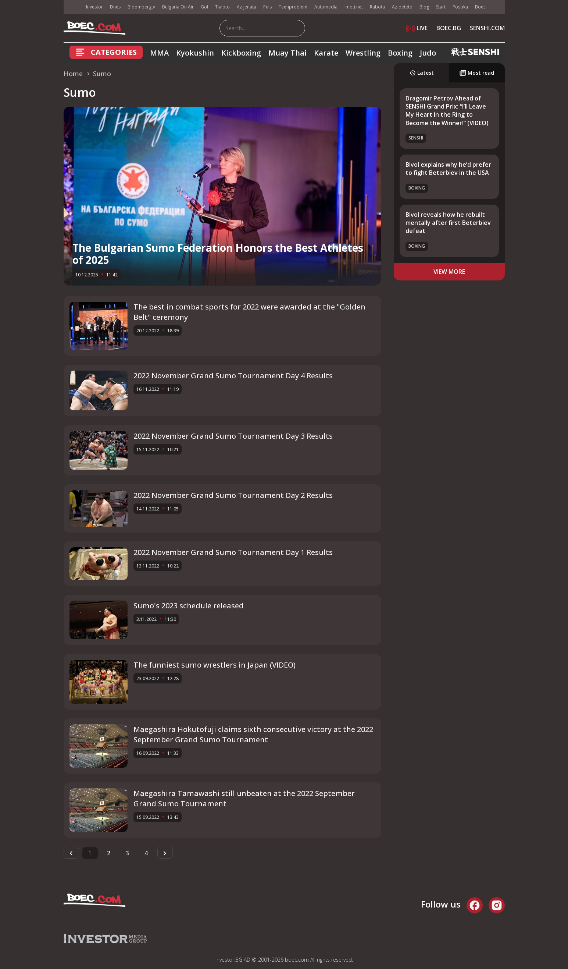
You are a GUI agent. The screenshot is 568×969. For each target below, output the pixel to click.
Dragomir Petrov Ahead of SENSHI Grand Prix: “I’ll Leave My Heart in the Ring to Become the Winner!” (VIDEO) (447, 110)
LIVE (417, 28)
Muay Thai (287, 53)
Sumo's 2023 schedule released (188, 606)
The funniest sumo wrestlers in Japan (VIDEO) (214, 665)
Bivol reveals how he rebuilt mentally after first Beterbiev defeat (448, 223)
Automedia (325, 7)
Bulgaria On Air (178, 7)
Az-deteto (402, 7)
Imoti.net (353, 7)
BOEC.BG (448, 28)
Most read (477, 72)
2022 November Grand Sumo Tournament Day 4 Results (233, 376)
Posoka (460, 7)
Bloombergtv (141, 7)
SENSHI (415, 138)
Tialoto (222, 7)
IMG (73, 7)
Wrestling (363, 53)
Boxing (400, 53)
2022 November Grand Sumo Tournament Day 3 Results (233, 436)
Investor (94, 7)
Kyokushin (195, 53)
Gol (204, 7)
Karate (326, 53)
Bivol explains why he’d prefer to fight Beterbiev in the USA (448, 168)
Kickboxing (241, 53)
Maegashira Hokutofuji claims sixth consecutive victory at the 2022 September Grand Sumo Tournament (253, 734)
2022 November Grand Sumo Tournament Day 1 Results (233, 552)
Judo (428, 53)
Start (441, 7)
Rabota (377, 7)
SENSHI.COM (487, 28)
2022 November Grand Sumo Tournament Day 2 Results (233, 495)
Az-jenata (246, 7)
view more (449, 272)
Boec (480, 7)
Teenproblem (293, 7)
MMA (159, 53)
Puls (267, 7)
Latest (421, 72)
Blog (424, 7)
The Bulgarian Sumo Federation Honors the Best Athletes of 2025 (217, 254)
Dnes (115, 7)
